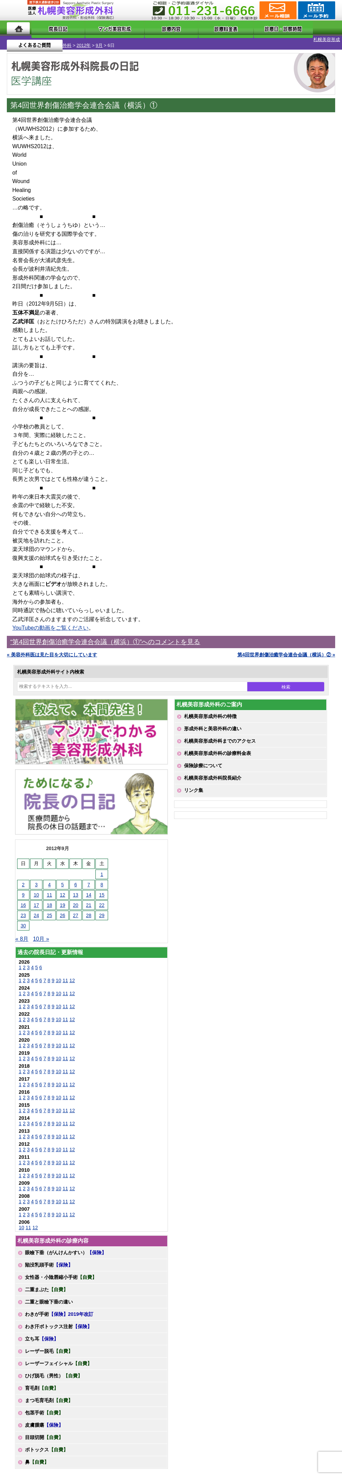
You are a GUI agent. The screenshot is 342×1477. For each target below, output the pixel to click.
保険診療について (203, 759)
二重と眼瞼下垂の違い (49, 1296)
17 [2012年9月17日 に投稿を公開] (36, 899)
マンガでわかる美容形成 (100, 28)
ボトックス (46, 1444)
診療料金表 (192, 28)
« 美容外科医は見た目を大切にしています (52, 649)
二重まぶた (46, 1283)
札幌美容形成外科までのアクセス (220, 735)
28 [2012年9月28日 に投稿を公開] (89, 909)
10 (58, 974)
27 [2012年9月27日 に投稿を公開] (75, 909)
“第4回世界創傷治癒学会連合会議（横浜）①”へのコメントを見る (105, 636)
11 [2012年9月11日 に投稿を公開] (49, 889)
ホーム (18, 28)
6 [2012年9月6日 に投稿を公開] (75, 879)
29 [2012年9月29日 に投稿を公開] (102, 909)
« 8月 (21, 933)
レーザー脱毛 (49, 1345)
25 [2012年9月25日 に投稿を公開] (49, 909)
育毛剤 (41, 1382)
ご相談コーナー (277, 10)
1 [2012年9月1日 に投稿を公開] (102, 868)
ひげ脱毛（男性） (53, 1370)
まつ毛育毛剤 (49, 1394)
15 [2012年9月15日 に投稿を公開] (102, 889)
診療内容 (151, 28)
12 (72, 974)
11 (65, 974)
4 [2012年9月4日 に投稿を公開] (49, 879)
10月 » (41, 933)
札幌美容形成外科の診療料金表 (217, 747)
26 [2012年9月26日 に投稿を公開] (62, 909)
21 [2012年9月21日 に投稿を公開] (89, 899)
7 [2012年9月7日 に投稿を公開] (88, 879)
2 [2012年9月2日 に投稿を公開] (23, 879)
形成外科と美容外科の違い (212, 722)
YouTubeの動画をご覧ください (50, 622)
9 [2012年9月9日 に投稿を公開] (23, 889)
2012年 (48, 39)
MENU (17, 10)
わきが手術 (59, 1308)
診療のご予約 (316, 10)
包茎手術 (44, 1407)
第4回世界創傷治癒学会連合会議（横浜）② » (286, 649)
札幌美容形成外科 (18, 39)
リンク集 (193, 784)
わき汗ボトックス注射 (58, 1320)
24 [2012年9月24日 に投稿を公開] (36, 909)
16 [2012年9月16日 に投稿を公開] (23, 899)
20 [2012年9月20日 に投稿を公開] (75, 899)
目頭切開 (44, 1431)
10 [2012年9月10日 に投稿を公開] (36, 889)
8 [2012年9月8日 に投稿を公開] (102, 879)
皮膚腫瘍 (44, 1419)
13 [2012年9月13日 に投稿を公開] (75, 889)
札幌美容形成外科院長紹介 (212, 772)
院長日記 (49, 28)
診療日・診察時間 (246, 28)
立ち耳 (41, 1333)
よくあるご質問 (307, 28)
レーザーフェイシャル (58, 1357)
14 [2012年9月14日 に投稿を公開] (89, 889)
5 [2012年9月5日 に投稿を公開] (62, 879)
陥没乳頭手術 (49, 1259)
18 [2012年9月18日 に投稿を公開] (49, 899)
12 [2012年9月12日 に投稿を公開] (62, 889)
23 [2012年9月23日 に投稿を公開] (23, 909)
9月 (63, 39)
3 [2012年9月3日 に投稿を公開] (36, 879)
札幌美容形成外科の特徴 (210, 710)
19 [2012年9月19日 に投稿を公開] (62, 899)
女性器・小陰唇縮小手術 (61, 1271)
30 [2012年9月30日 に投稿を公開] (23, 920)
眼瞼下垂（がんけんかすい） (65, 1246)
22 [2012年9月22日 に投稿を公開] (102, 899)
